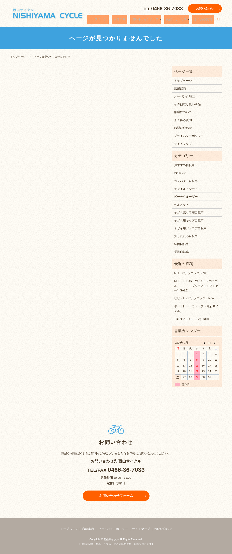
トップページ (113, 20)
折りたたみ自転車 (186, 236)
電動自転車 (181, 251)
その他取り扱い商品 (187, 104)
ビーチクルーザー (186, 196)
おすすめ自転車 (184, 165)
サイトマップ (183, 143)
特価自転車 (181, 244)
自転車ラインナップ (153, 20)
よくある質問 (205, 20)
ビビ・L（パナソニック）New (194, 298)
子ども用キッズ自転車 (189, 220)
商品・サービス (181, 20)
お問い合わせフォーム (116, 495)
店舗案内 (131, 20)
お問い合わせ (205, 8)
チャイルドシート (186, 188)
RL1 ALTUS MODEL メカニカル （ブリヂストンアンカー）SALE (196, 285)
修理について (183, 112)
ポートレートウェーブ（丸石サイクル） (196, 309)
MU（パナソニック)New (190, 273)
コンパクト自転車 (186, 181)
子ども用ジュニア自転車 (190, 228)
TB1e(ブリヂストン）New (191, 319)
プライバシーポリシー (189, 135)
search (219, 21)
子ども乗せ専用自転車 (189, 212)
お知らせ (180, 173)
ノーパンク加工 (184, 96)
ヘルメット (181, 204)
